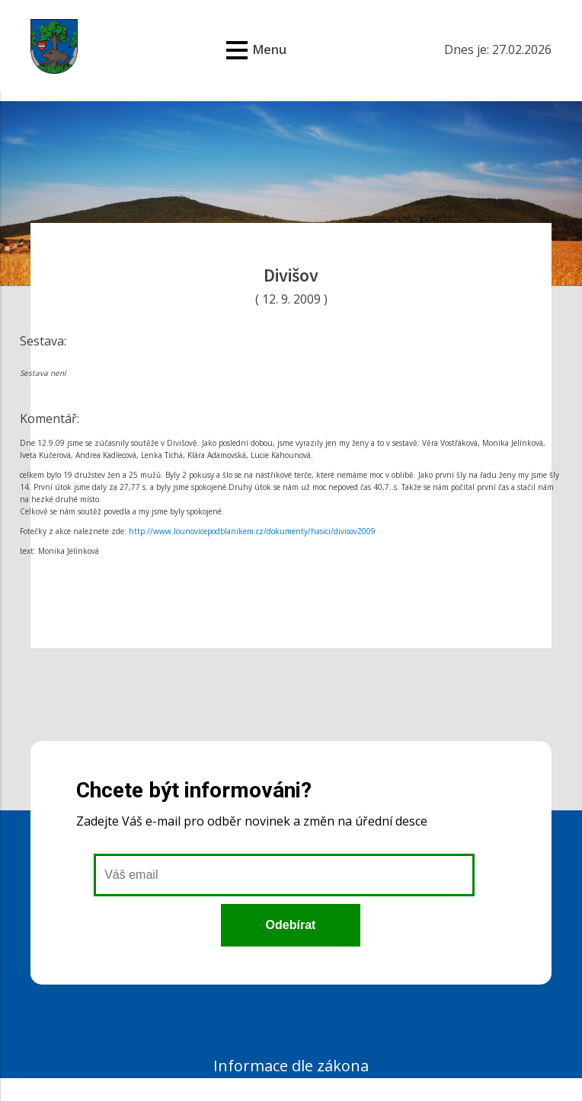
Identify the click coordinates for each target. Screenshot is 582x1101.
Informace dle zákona (291, 1065)
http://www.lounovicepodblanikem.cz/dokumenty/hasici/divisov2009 (252, 531)
